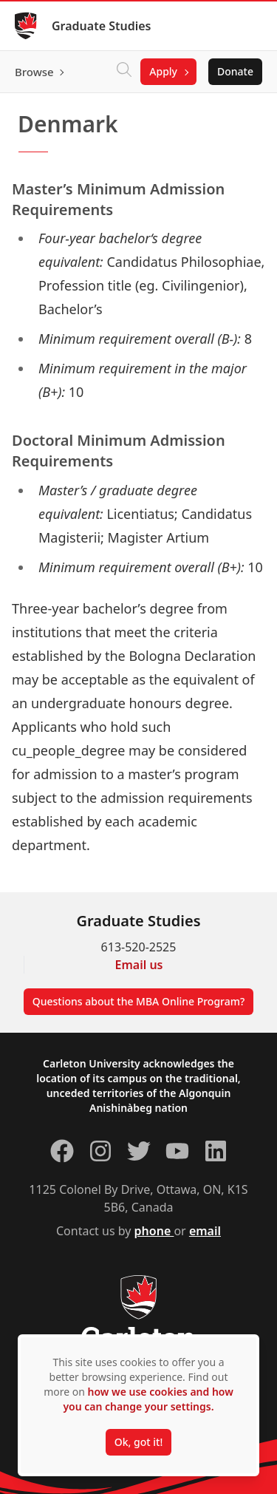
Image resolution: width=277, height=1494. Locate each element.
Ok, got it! (138, 1442)
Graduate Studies (101, 25)
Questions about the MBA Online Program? (139, 1001)
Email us (139, 965)
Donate (235, 71)
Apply (163, 71)
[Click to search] (124, 71)
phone (154, 1231)
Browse (34, 71)
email (205, 1231)
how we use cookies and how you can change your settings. (148, 1399)
